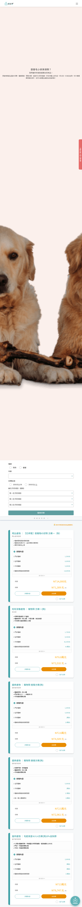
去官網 (54, 593)
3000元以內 (17, 484)
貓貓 (24, 467)
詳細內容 (27, 593)
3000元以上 (32, 484)
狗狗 (14, 467)
